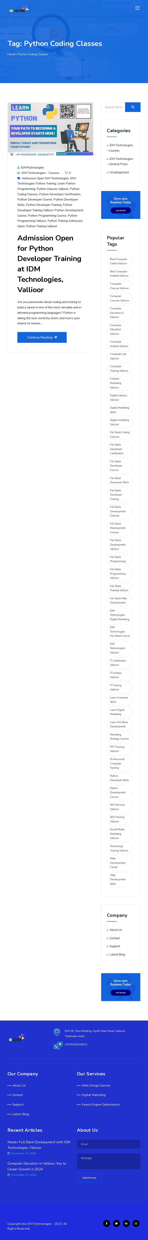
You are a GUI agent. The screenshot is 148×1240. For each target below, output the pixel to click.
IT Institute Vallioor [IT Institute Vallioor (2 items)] (115, 675)
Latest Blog (117, 954)
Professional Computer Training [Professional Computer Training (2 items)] (117, 764)
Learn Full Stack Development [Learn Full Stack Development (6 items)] (119, 724)
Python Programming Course (47, 216)
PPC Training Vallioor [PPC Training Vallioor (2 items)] (117, 749)
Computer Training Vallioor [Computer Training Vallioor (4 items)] (119, 369)
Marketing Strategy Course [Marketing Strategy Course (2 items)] (119, 737)
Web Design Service (96, 1085)
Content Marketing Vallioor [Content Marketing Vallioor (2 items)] (115, 383)
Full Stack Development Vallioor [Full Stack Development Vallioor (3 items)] (117, 545)
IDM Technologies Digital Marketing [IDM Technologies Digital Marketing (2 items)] (119, 615)
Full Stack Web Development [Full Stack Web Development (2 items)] (118, 601)
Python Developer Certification (59, 194)
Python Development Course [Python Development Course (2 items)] (117, 793)
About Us (116, 930)
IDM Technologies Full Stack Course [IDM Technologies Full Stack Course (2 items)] (120, 632)
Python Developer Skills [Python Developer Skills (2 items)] (119, 778)
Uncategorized (119, 172)
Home (12, 54)
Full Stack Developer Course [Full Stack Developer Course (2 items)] (116, 466)
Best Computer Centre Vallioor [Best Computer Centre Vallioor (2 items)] (118, 261)
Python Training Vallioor (41, 226)
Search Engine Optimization (101, 1104)
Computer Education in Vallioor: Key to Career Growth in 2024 (37, 1166)
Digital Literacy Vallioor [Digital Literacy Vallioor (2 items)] (118, 398)
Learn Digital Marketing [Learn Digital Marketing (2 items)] (117, 712)
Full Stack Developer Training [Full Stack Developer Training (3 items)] (116, 495)
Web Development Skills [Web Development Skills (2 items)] (117, 880)
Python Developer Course (34, 199)
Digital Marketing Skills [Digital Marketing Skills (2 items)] (119, 410)
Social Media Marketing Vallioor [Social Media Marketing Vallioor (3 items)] (117, 834)
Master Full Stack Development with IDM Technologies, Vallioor (39, 1145)
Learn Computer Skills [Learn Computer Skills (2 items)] (119, 700)
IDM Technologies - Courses (40, 173)
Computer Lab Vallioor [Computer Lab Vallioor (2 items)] (118, 356)
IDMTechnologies (30, 167)
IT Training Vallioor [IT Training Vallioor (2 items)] (115, 688)
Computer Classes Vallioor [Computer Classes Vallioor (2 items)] (119, 286)
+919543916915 (76, 1044)
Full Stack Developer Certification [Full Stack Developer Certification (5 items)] (117, 449)
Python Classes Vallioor (52, 189)
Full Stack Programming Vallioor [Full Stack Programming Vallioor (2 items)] (118, 574)
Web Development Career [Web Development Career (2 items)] (117, 863)
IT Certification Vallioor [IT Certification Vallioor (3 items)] (118, 663)
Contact (115, 938)
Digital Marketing (94, 1095)
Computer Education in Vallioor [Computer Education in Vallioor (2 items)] (117, 313)
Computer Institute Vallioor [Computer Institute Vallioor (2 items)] (119, 344)
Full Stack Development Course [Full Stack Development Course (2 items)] (117, 528)
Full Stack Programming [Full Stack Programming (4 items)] (118, 559)
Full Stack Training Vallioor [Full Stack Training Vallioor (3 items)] (119, 588)
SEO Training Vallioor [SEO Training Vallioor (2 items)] (117, 819)
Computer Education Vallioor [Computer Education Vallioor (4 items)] (115, 330)
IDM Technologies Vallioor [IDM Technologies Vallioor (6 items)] (117, 648)
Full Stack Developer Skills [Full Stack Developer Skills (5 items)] (119, 480)
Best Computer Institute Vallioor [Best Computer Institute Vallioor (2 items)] (119, 274)
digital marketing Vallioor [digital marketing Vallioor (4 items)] (119, 422)
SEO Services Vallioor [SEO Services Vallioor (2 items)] (117, 807)
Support (115, 946)
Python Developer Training (43, 205)
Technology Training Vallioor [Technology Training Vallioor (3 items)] (119, 848)
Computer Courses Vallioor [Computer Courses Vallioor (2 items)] (119, 298)
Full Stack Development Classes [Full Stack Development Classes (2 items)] (117, 511)
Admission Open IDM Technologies (45, 178)
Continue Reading (42, 337)
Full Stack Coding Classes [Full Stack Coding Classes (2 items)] (120, 435)
